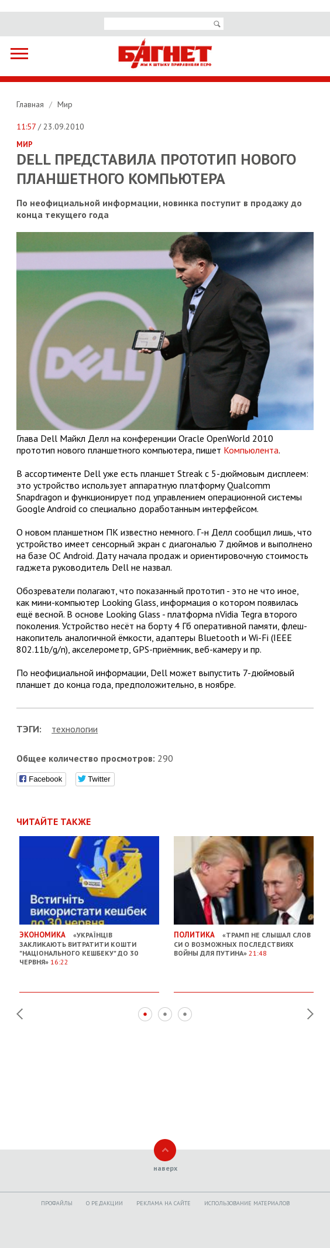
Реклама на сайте (163, 1203)
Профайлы (57, 1203)
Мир (65, 104)
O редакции (104, 1203)
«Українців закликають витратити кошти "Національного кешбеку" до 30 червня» (89, 944)
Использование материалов (247, 1203)
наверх (165, 1168)
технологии (74, 729)
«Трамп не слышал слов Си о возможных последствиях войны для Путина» (244, 940)
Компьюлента (251, 450)
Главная (31, 104)
